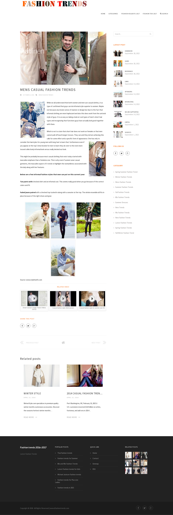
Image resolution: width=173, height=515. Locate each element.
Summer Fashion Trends (124, 187)
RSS (94, 469)
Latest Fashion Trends (123, 223)
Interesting (129, 102)
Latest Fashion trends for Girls (68, 469)
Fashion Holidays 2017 (130, 14)
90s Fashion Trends (122, 212)
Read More (29, 417)
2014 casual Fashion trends (85, 393)
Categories (113, 14)
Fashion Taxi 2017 (150, 14)
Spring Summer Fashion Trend (126, 172)
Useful (127, 122)
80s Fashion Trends (122, 197)
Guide (127, 61)
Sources (128, 132)
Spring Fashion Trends (123, 228)
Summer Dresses (121, 202)
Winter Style (32, 393)
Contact (96, 458)
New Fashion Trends (122, 217)
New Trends (119, 207)
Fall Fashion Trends (122, 192)
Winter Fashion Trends (123, 177)
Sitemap (96, 464)
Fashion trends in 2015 (65, 488)
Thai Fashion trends (64, 453)
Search (164, 14)
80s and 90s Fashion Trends (67, 464)
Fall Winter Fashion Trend (124, 233)
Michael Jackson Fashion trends (69, 474)
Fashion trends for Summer (67, 458)
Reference (129, 71)
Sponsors (128, 92)
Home (103, 14)
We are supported (132, 112)
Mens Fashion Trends (46, 95)
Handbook (128, 51)
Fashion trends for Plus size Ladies (66, 481)
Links (126, 81)
